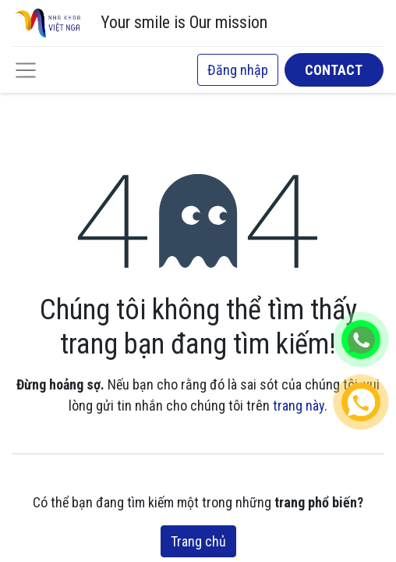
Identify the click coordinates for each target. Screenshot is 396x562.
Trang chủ (198, 541)
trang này (298, 405)
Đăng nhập (237, 70)
